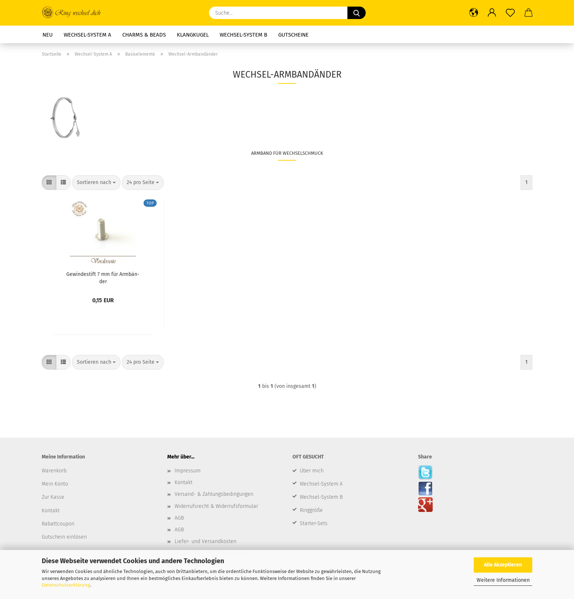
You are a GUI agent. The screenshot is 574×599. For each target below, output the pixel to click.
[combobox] (96, 182)
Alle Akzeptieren (503, 565)
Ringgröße (311, 510)
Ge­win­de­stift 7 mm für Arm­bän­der (102, 277)
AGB (179, 518)
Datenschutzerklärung (66, 585)
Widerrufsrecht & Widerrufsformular (216, 506)
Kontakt (184, 482)
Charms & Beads (144, 34)
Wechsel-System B (243, 34)
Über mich (312, 471)
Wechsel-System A (87, 34)
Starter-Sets (314, 523)
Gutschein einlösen (64, 537)
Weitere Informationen (503, 580)
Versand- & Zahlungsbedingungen (214, 494)
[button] (474, 13)
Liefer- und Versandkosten (205, 541)
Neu (47, 34)
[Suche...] (356, 13)
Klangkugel (193, 34)
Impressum (188, 471)
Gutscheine (293, 34)
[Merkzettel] (510, 13)
